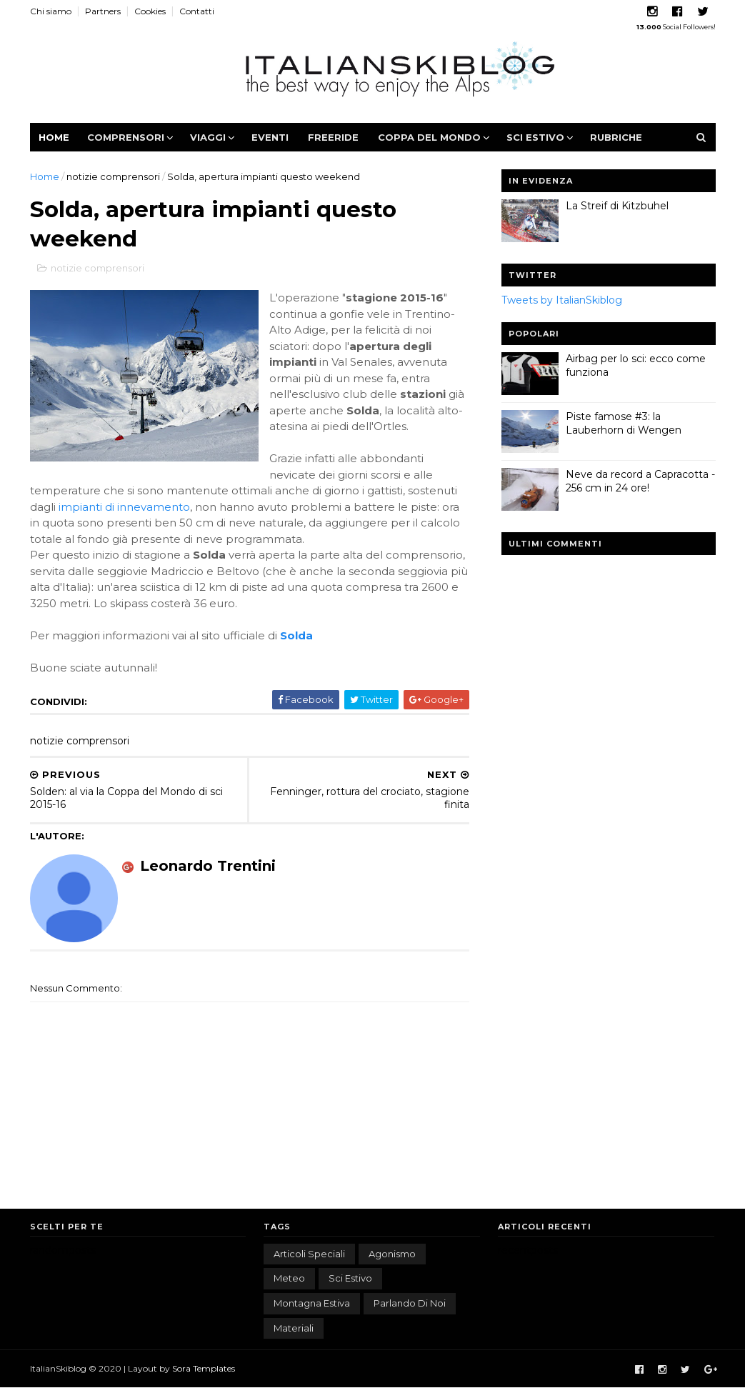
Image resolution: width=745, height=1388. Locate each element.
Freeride (333, 137)
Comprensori (125, 137)
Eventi (270, 137)
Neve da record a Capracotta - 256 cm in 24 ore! (640, 481)
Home (54, 137)
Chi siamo (50, 11)
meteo (289, 1278)
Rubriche (616, 137)
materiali (294, 1328)
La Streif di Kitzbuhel (617, 205)
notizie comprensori (113, 176)
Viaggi (208, 137)
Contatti (196, 11)
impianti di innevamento (124, 507)
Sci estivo (535, 137)
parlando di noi (410, 1303)
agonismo (392, 1253)
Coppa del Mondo (429, 137)
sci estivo (350, 1278)
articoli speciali (309, 1253)
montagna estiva (312, 1303)
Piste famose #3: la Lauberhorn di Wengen (623, 423)
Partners (103, 11)
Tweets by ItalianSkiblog (561, 300)
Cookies (150, 11)
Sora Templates (203, 1368)
